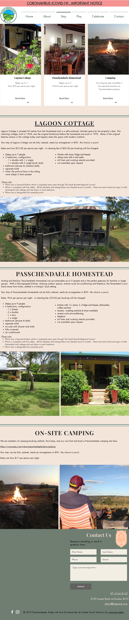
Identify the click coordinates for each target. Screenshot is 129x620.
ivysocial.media (116, 612)
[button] (22, 78)
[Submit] (80, 586)
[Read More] (20, 98)
